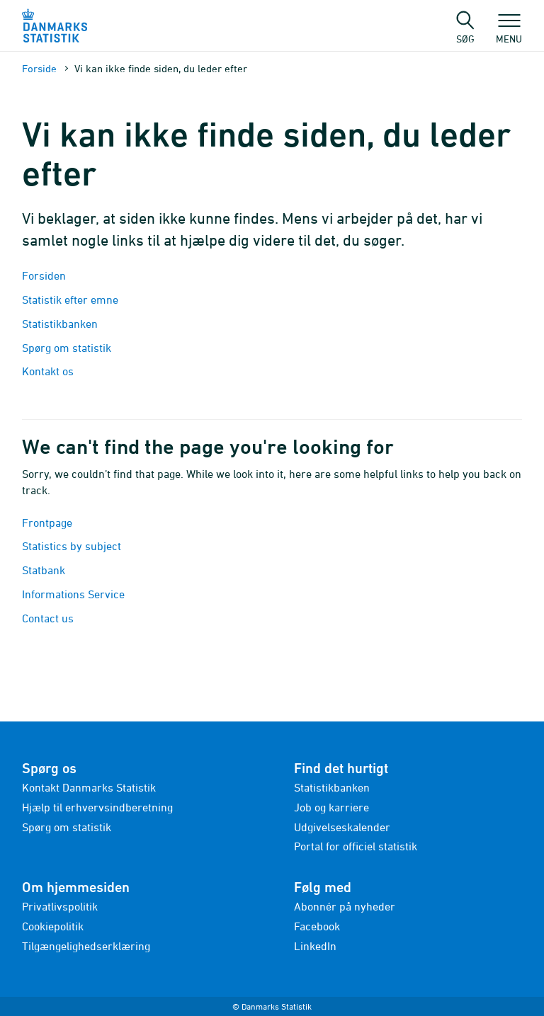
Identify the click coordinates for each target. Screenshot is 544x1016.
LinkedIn (315, 946)
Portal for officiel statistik (355, 846)
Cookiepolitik (53, 926)
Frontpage (47, 522)
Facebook (317, 926)
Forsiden (44, 275)
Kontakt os (48, 371)
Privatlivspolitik (60, 906)
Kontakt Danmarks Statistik (89, 787)
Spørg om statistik (66, 347)
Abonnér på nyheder (344, 906)
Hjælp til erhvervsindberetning (97, 807)
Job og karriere (331, 807)
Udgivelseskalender (342, 827)
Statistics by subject (71, 546)
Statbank (43, 570)
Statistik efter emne (70, 299)
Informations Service (73, 594)
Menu (509, 32)
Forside (39, 68)
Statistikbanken (61, 323)
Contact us (48, 618)
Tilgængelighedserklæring (86, 946)
